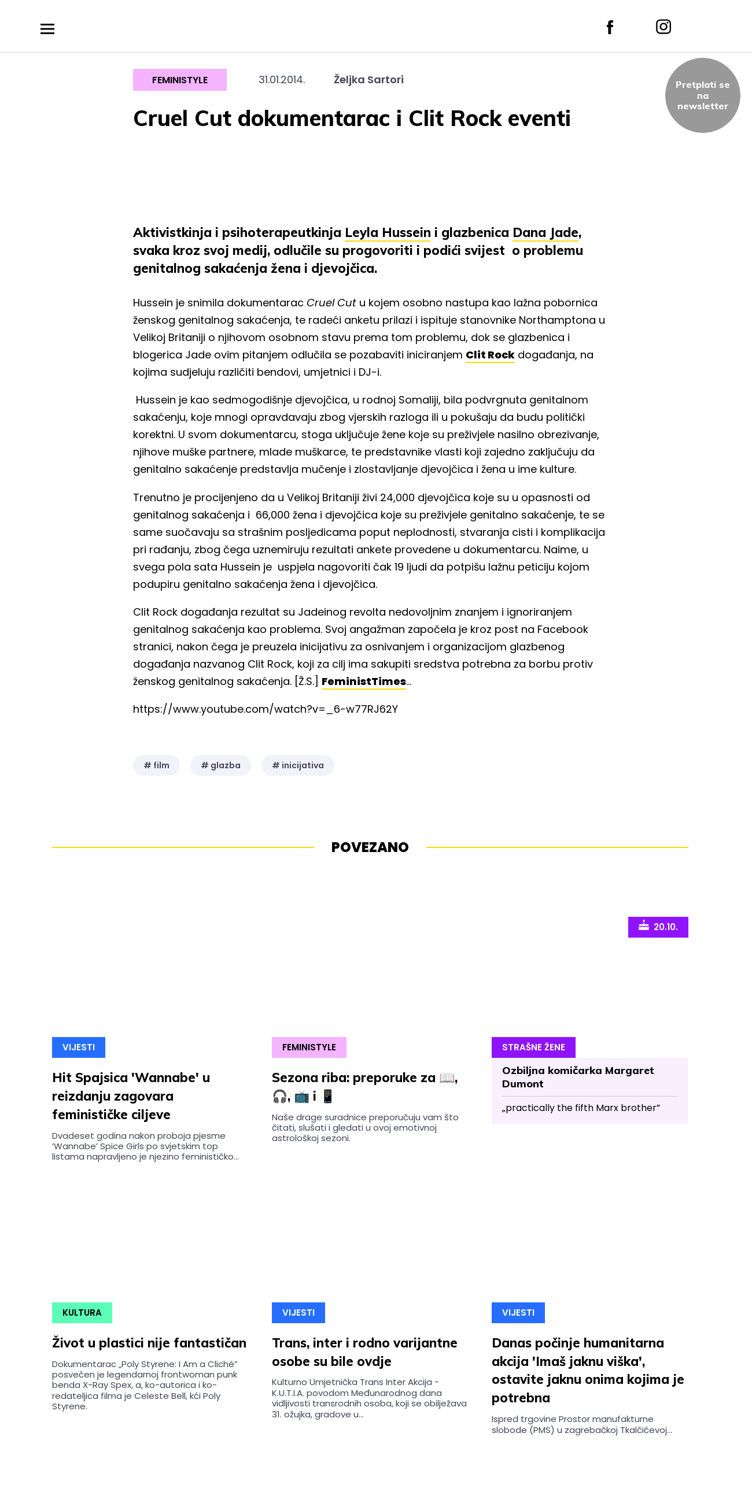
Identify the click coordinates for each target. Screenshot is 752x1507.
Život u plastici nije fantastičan (149, 1343)
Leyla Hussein (388, 232)
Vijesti (78, 1047)
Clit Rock (490, 354)
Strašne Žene (533, 1047)
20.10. (658, 926)
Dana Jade (545, 232)
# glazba (221, 765)
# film (156, 765)
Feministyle (180, 80)
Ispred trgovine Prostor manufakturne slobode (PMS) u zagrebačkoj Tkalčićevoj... (582, 1424)
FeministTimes (364, 681)
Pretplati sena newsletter (703, 95)
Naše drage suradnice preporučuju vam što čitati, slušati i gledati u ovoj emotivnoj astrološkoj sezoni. (365, 1128)
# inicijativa (298, 765)
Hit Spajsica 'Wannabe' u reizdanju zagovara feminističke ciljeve (131, 1096)
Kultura (82, 1312)
